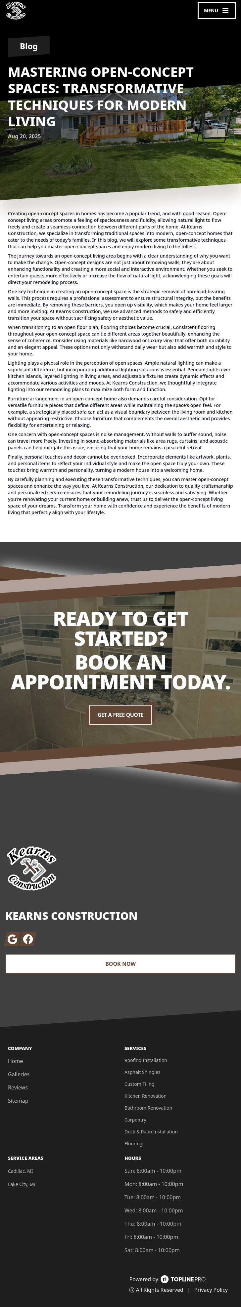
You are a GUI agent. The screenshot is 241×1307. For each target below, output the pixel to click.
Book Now (120, 963)
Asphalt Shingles (142, 1072)
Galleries (18, 1074)
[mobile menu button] (217, 10)
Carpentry (135, 1120)
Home (15, 1061)
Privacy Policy (211, 1289)
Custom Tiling (139, 1084)
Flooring (133, 1143)
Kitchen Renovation (145, 1096)
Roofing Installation (145, 1060)
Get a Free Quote (120, 714)
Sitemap (18, 1100)
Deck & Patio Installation (151, 1131)
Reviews (18, 1087)
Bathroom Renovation (148, 1108)
